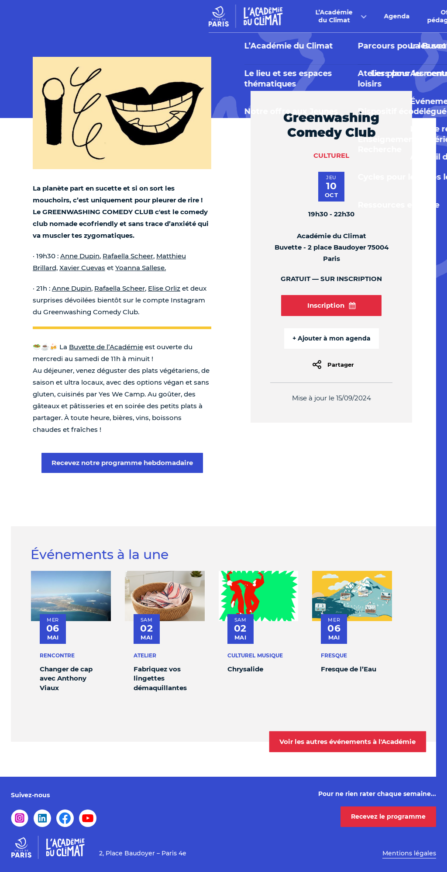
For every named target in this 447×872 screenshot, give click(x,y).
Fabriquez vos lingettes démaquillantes (160, 678)
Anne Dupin (80, 256)
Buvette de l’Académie (106, 347)
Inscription (331, 305)
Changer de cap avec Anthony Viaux (66, 678)
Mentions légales (409, 853)
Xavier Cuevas (82, 268)
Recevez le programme (388, 816)
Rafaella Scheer (128, 256)
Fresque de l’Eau (348, 669)
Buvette (313, 16)
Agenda (199, 16)
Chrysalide (245, 669)
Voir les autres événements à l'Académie (347, 741)
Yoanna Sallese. (140, 268)
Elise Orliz (164, 288)
